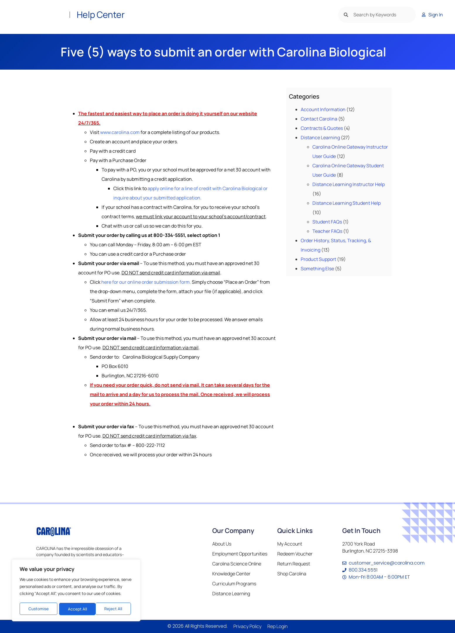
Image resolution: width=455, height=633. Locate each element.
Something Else (317, 268)
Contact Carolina (319, 119)
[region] (76, 590)
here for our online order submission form (145, 282)
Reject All (76, 609)
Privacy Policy (247, 626)
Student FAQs (327, 222)
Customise (38, 609)
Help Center (101, 14)
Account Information (323, 109)
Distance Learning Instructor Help (348, 184)
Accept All (114, 609)
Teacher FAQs (327, 231)
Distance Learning (320, 137)
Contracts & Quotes (322, 128)
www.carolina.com (120, 132)
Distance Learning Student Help (346, 203)
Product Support (318, 259)
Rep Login (277, 626)
